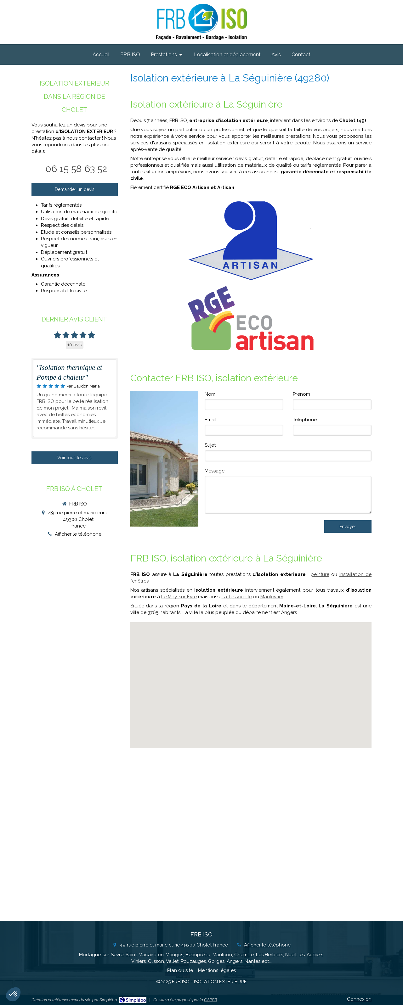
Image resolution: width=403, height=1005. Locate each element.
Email (211, 419)
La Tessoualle (237, 597)
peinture (320, 574)
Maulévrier (271, 597)
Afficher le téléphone (78, 534)
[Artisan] (251, 240)
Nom (210, 394)
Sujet (210, 445)
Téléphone (305, 419)
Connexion (359, 999)
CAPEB (210, 999)
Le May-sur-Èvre (179, 597)
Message (214, 471)
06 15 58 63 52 (76, 168)
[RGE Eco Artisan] (251, 318)
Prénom (301, 394)
